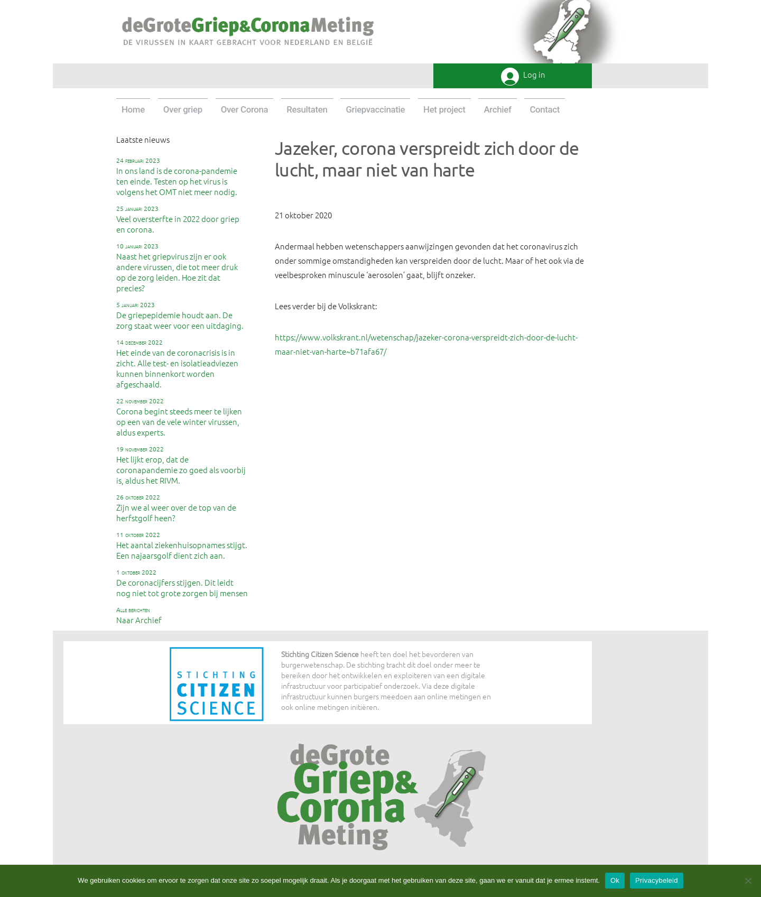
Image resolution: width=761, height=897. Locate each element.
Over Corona (244, 109)
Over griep (182, 109)
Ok (614, 880)
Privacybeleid (656, 880)
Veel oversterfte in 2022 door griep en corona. (177, 219)
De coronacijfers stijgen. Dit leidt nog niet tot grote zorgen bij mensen (182, 583)
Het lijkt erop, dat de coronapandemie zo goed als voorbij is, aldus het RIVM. (181, 465)
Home (133, 109)
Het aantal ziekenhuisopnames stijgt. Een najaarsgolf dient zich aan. (181, 545)
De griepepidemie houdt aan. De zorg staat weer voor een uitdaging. (180, 315)
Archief (497, 109)
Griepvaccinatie (375, 109)
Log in (534, 75)
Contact (545, 109)
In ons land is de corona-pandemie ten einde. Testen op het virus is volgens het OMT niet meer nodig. (176, 176)
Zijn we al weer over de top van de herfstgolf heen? (176, 508)
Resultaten (306, 109)
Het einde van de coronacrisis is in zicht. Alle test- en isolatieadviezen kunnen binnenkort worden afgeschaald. (177, 364)
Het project (444, 109)
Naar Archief (139, 615)
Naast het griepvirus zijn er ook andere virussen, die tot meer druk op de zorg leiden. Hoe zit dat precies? (177, 267)
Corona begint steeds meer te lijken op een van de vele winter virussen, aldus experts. (179, 417)
